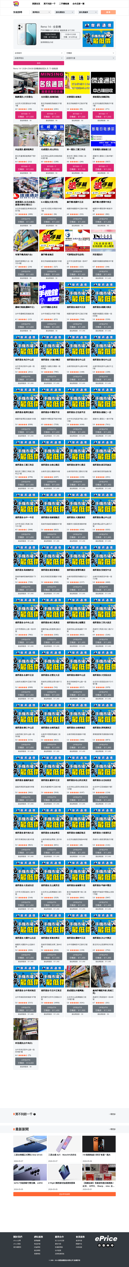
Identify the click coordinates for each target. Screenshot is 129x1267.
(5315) (30, 1003)
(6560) (56, 582)
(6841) (82, 897)
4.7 (16, 267)
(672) (56, 319)
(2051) (107, 477)
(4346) (82, 530)
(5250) (107, 319)
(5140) (30, 897)
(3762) (107, 950)
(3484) (82, 740)
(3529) (56, 897)
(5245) (107, 635)
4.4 (16, 162)
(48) (81, 845)
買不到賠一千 (50, 4)
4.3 (16, 319)
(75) (29, 1055)
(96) (55, 214)
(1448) (82, 372)
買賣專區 (37, 1254)
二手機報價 (64, 4)
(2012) (30, 372)
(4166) (82, 424)
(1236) (82, 477)
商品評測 (37, 1244)
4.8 (16, 109)
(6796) (30, 477)
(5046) (30, 530)
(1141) (107, 845)
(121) (82, 267)
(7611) (107, 424)
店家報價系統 (59, 1254)
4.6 (68, 162)
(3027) (107, 162)
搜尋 (38, 63)
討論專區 (37, 1247)
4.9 (42, 162)
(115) (30, 319)
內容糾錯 (79, 1247)
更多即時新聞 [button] (64, 1194)
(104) (107, 267)
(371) (107, 109)
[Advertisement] (64, 1089)
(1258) (82, 950)
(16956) (56, 1003)
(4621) (56, 740)
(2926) (56, 950)
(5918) (56, 792)
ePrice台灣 (17, 1240)
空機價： (26, 115)
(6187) (82, 792)
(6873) (107, 740)
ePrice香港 (17, 1244)
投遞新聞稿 (59, 1247)
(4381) (56, 109)
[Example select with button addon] (41, 12)
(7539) (56, 424)
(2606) (30, 950)
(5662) (30, 792)
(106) (30, 109)
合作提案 (58, 1250)
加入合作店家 (59, 1240)
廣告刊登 (58, 1244)
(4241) (82, 1003)
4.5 (68, 845)
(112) (30, 162)
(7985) (56, 372)
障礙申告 (79, 1244)
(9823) (30, 845)
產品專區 (37, 1250)
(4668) (107, 582)
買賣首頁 (36, 4)
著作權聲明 (17, 1247)
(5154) (30, 740)
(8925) (82, 635)
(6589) (30, 687)
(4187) (56, 477)
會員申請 (79, 1240)
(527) (56, 267)
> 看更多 (112, 1114)
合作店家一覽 (78, 4)
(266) (82, 162)
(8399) (30, 424)
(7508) (82, 319)
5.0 (42, 109)
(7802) (30, 635)
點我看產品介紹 (47, 42)
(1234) (107, 792)
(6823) (56, 530)
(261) (107, 1003)
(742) (56, 687)
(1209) (107, 372)
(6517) (82, 687)
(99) (81, 109)
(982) (107, 214)
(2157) (82, 582)
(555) (82, 214)
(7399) (30, 582)
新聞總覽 (37, 1240)
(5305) (56, 635)
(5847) (107, 897)
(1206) (56, 162)
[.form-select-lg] (38, 53)
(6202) (107, 530)
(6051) (56, 845)
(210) (30, 267)
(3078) (107, 687)
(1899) (30, 214)
